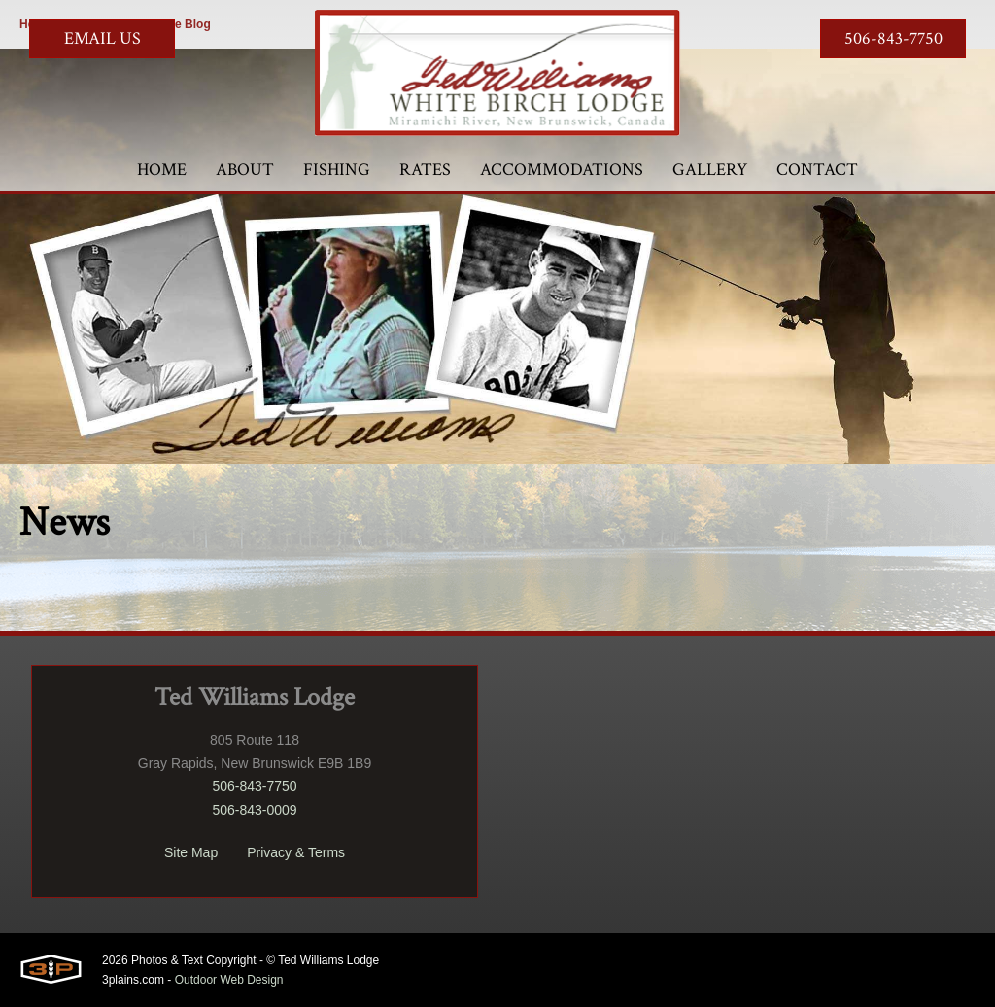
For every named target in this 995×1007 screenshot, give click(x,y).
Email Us (102, 38)
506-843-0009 (254, 809)
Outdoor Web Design (229, 980)
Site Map (191, 852)
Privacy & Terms (296, 852)
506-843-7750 (893, 38)
